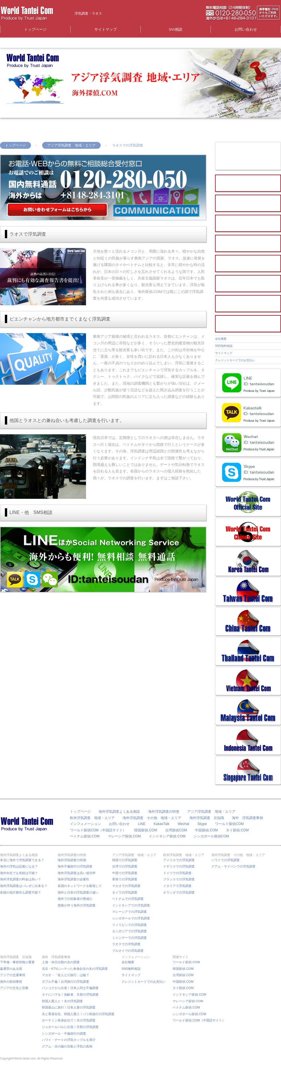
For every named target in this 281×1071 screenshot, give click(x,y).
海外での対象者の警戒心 (75, 898)
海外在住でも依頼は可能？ (19, 873)
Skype (202, 824)
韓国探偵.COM (145, 830)
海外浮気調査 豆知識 (207, 818)
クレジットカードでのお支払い (235, 360)
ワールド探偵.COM (186, 962)
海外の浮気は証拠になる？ (19, 866)
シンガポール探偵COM (211, 836)
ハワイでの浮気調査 (225, 860)
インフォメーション (85, 824)
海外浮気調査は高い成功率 (78, 873)
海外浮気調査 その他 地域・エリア (152, 818)
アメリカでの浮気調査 (179, 860)
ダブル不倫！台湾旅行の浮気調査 (65, 981)
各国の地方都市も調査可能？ (20, 892)
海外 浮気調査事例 (247, 818)
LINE (142, 824)
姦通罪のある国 (11, 968)
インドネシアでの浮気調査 (131, 905)
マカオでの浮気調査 (126, 886)
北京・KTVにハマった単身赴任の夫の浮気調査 (75, 968)
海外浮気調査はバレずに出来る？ (25, 886)
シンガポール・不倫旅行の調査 (64, 1033)
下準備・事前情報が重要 (17, 962)
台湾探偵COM (176, 830)
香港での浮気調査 (124, 879)
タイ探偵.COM (237, 830)
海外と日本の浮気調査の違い (78, 892)
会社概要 (221, 338)
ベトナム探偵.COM (84, 836)
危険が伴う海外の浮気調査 (76, 905)
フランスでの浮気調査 (179, 879)
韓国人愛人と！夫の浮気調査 (62, 1001)
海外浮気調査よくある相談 (119, 812)
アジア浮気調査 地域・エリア (71, 145)
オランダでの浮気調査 (179, 892)
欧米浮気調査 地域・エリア (92, 818)
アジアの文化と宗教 (14, 988)
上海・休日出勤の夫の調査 (61, 962)
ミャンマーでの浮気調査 (129, 937)
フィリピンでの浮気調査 (129, 925)
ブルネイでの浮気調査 (128, 950)
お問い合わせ (246, 29)
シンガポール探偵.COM (189, 1014)
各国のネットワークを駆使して (81, 886)
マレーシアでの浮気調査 (129, 911)
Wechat (183, 824)
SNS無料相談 (224, 345)
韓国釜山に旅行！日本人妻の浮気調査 (68, 1007)
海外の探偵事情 (11, 981)
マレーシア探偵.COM (124, 836)
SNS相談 (175, 29)
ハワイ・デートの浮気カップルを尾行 (68, 1039)
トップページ (35, 29)
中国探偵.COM (206, 830)
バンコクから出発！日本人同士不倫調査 (70, 988)
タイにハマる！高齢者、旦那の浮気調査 (70, 994)
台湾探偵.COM (183, 975)
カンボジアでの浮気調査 (129, 931)
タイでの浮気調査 (124, 892)
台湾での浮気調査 (124, 866)
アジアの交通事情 (12, 975)
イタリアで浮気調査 (177, 886)
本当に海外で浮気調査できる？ (23, 860)
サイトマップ (105, 29)
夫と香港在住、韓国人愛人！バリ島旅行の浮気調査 (78, 1014)
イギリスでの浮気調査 (179, 866)
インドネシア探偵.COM (167, 836)
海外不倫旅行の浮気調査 (75, 866)
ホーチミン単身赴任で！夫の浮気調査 (68, 1020)
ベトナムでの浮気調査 (128, 898)
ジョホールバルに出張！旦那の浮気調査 (70, 1027)
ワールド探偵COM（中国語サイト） (98, 830)
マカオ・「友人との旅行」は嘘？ (65, 975)
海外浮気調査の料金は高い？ (20, 879)
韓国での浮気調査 (124, 860)
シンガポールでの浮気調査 (131, 918)
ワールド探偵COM (229, 824)
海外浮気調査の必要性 (73, 879)
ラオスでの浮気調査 (126, 944)
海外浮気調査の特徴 (163, 812)
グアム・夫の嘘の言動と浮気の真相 (67, 1046)
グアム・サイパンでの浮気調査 (233, 866)
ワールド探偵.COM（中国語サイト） (199, 1020)
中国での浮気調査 (124, 873)
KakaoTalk (161, 824)
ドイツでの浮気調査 (177, 873)
